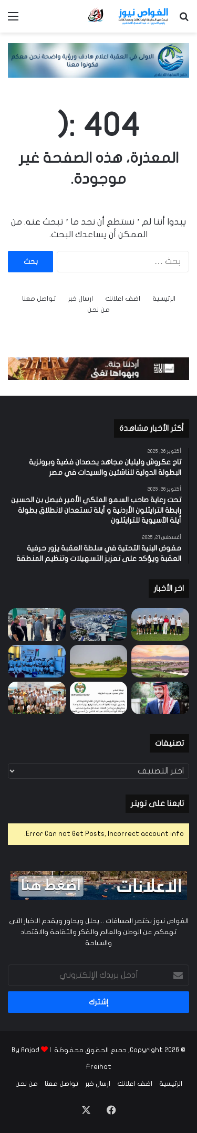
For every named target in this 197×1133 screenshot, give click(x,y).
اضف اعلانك (122, 298)
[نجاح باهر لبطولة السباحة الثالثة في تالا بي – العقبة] (37, 698)
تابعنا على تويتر (157, 803)
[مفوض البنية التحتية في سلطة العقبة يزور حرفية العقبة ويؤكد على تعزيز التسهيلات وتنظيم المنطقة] (37, 624)
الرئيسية (163, 298)
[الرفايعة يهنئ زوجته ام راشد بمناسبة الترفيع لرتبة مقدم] (99, 698)
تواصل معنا (39, 298)
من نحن (98, 309)
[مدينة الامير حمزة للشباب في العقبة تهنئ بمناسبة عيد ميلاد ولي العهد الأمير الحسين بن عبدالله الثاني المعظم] (160, 698)
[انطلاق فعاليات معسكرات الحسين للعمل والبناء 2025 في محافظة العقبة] (37, 661)
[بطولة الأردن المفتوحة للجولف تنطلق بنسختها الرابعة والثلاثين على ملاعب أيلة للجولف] (160, 661)
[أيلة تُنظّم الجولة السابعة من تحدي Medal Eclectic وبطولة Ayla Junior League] (99, 661)
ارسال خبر (80, 298)
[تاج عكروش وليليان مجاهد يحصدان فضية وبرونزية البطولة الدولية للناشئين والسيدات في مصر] (160, 624)
